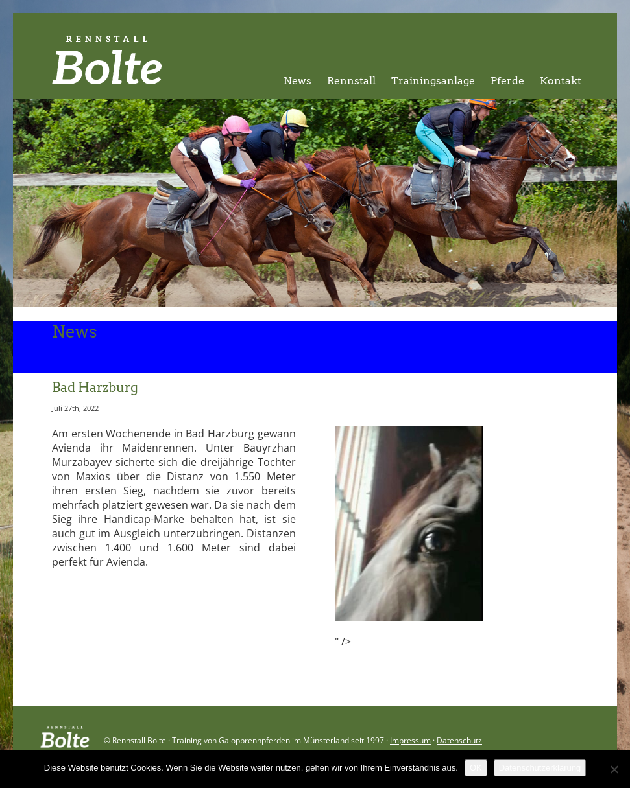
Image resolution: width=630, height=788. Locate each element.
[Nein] (613, 769)
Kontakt (560, 81)
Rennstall (351, 81)
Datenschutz (459, 740)
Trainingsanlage (433, 81)
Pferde (507, 81)
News (297, 81)
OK (476, 767)
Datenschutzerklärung (540, 767)
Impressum (410, 740)
